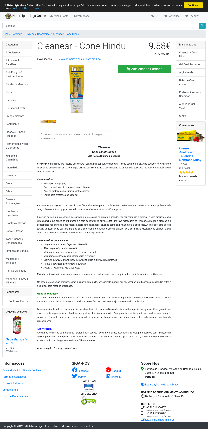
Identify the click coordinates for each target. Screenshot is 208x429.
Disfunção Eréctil (15, 108)
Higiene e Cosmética (38, 34)
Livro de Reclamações (15, 396)
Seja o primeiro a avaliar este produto (79, 59)
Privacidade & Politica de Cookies (21, 370)
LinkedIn (113, 376)
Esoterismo (12, 124)
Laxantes (11, 175)
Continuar (193, 5)
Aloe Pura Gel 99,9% (187, 105)
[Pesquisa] (100, 26)
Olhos (9, 191)
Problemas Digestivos (12, 213)
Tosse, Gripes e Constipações (14, 240)
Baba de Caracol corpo (188, 82)
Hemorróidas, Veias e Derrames (17, 145)
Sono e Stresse (14, 231)
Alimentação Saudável (13, 62)
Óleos (9, 183)
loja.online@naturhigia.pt (157, 419)
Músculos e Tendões (12, 260)
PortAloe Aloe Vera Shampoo (190, 94)
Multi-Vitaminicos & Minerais (17, 280)
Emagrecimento (15, 116)
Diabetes (11, 100)
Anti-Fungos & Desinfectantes (14, 74)
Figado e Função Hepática (15, 133)
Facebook (80, 370)
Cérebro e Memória (17, 84)
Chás (9, 92)
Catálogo (17, 34)
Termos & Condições (14, 376)
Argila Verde (186, 72)
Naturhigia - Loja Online (25, 16)
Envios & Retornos (12, 383)
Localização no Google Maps (160, 384)
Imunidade (12, 167)
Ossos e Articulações (13, 201)
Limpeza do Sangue (17, 250)
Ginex (182, 115)
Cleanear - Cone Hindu (66, 34)
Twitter (79, 376)
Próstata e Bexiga (16, 223)
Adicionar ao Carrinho (144, 69)
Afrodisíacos (13, 52)
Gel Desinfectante (189, 64)
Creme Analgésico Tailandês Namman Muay (190, 154)
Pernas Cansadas (16, 270)
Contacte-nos (10, 389)
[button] (60, 16)
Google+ (113, 370)
